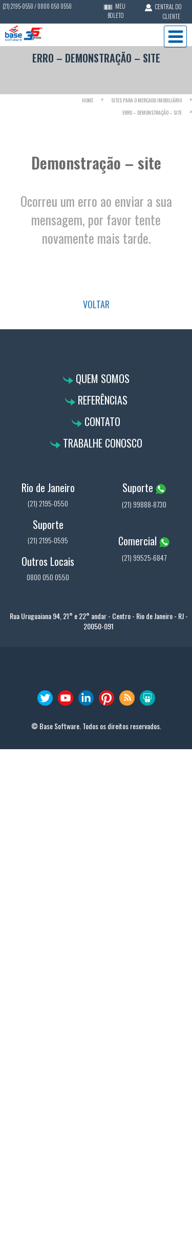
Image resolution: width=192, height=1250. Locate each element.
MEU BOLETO (116, 10)
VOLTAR (96, 304)
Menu (175, 37)
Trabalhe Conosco (101, 443)
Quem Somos (101, 378)
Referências (101, 400)
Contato (101, 421)
